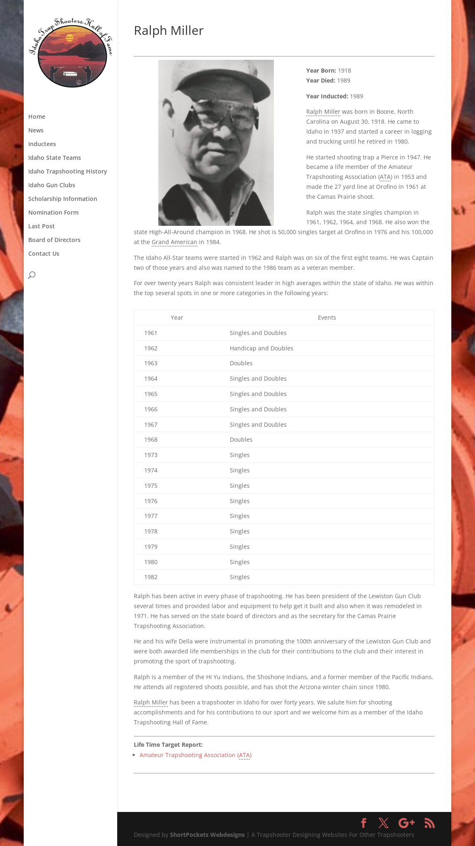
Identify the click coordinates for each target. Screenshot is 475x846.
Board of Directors (54, 240)
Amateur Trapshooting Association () (195, 755)
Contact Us (43, 254)
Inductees (42, 144)
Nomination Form (53, 213)
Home (36, 117)
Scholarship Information (62, 199)
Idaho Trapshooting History (67, 172)
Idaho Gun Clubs (51, 185)
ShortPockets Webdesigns (207, 835)
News (36, 130)
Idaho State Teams (54, 158)
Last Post (41, 226)
